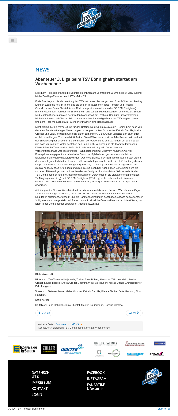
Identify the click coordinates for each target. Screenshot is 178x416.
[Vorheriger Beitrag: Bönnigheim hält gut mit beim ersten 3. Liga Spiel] (44, 313)
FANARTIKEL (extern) (96, 386)
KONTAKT (40, 388)
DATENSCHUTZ (40, 374)
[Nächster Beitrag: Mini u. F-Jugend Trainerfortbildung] (134, 313)
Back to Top (163, 408)
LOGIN (37, 394)
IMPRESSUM (41, 382)
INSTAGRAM (96, 378)
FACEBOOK (95, 372)
